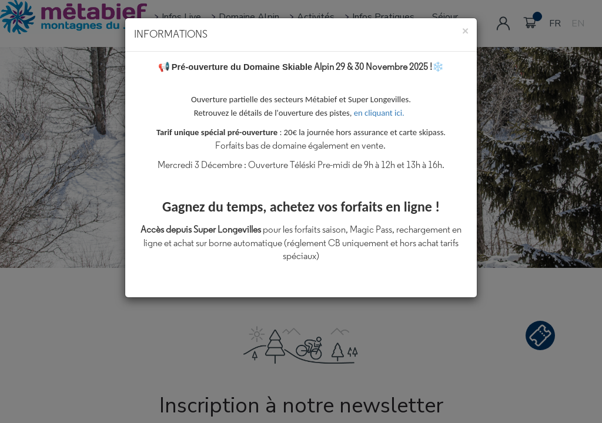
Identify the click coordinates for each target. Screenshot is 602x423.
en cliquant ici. (381, 113)
